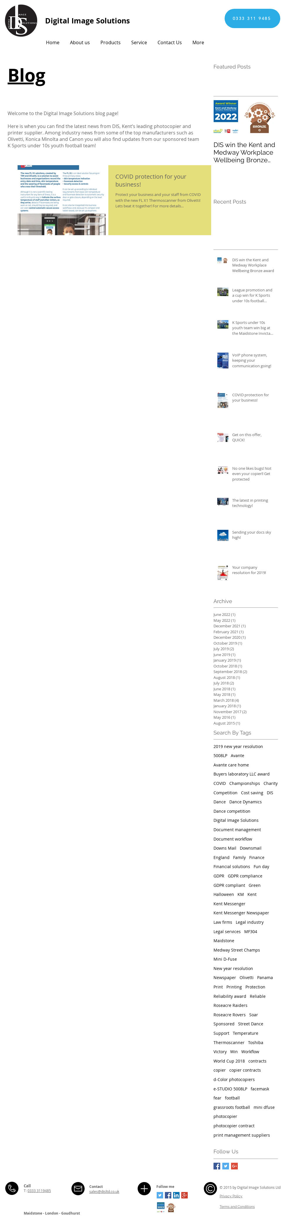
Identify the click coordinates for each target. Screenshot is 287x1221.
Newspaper (224, 977)
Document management (237, 829)
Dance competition (231, 811)
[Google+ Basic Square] (234, 1166)
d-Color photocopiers (234, 1079)
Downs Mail (224, 848)
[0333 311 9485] (252, 18)
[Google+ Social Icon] (184, 1195)
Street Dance (250, 1024)
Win (234, 1051)
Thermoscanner (229, 1042)
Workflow (250, 1051)
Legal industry (250, 922)
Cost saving (252, 792)
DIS (270, 792)
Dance (219, 802)
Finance (256, 857)
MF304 (250, 931)
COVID (219, 783)
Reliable (258, 996)
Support (221, 1033)
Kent (252, 894)
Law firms (222, 922)
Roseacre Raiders (230, 1005)
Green (255, 885)
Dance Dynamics (245, 802)
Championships (244, 783)
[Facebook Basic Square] (216, 1166)
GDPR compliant (229, 885)
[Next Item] (268, 118)
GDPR (218, 876)
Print (218, 987)
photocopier (225, 1116)
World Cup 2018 (229, 1061)
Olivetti (247, 977)
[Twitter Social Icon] (160, 1195)
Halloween (223, 894)
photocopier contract (233, 1125)
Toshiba (255, 1042)
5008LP (220, 755)
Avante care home (231, 765)
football (232, 1098)
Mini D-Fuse (225, 959)
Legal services (227, 931)
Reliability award (229, 996)
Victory (220, 1051)
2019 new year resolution (238, 746)
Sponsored (224, 1024)
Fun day (261, 866)
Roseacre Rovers (229, 1014)
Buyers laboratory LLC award (241, 774)
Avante (237, 755)
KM (241, 894)
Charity (271, 783)
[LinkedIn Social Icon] (176, 1195)
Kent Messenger (229, 903)
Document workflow (232, 839)
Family (239, 857)
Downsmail (251, 848)
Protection (255, 987)
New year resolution (233, 968)
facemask (260, 1089)
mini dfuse (264, 1107)
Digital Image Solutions (236, 820)
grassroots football (231, 1107)
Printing (234, 987)
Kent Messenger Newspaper (241, 913)
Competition (225, 792)
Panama (265, 977)
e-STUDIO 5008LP (230, 1089)
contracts (257, 1061)
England (221, 857)
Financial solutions (231, 866)
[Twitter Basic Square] (225, 1166)
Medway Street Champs (236, 950)
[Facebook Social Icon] (168, 1195)
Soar (253, 1014)
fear (217, 1098)
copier (219, 1070)
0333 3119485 (39, 1190)
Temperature (245, 1033)
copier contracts (245, 1070)
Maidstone (223, 940)
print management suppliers (241, 1135)
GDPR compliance (245, 876)
